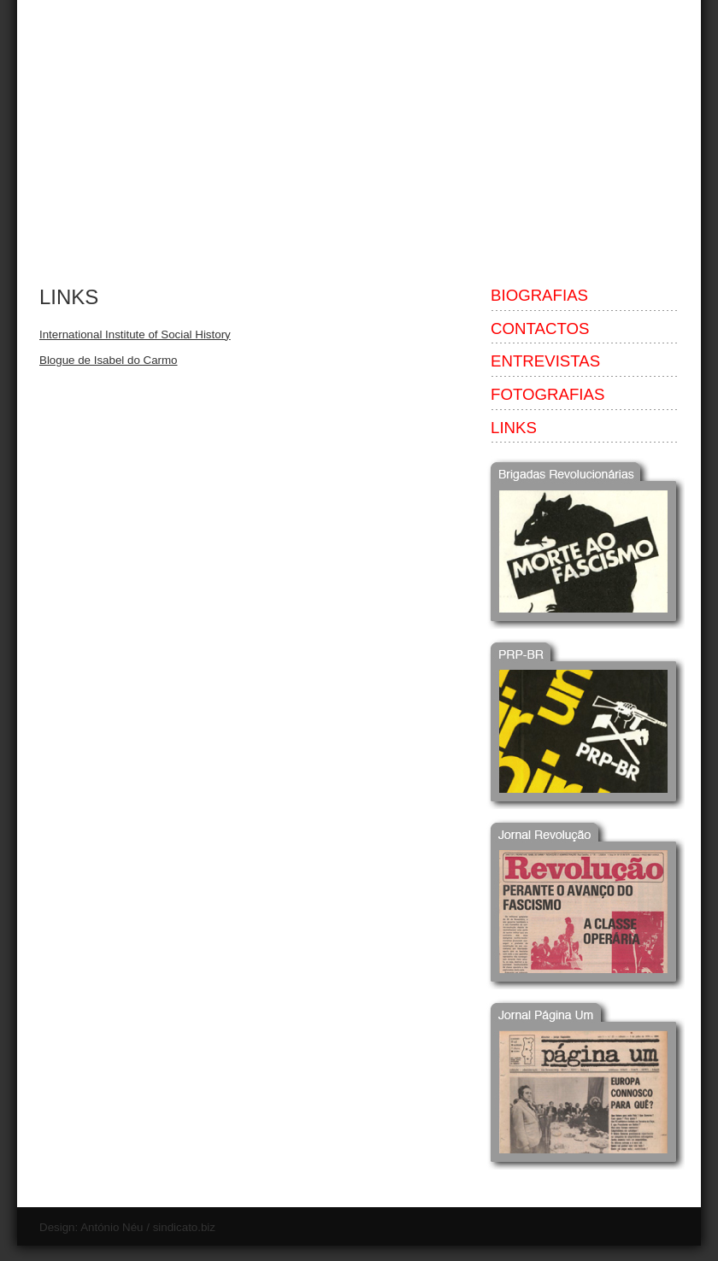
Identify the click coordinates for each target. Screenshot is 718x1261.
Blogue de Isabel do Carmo (108, 360)
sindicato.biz (184, 1227)
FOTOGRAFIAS (547, 394)
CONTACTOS (540, 328)
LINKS (68, 296)
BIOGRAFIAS (539, 295)
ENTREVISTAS (545, 361)
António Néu (111, 1227)
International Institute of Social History (135, 334)
